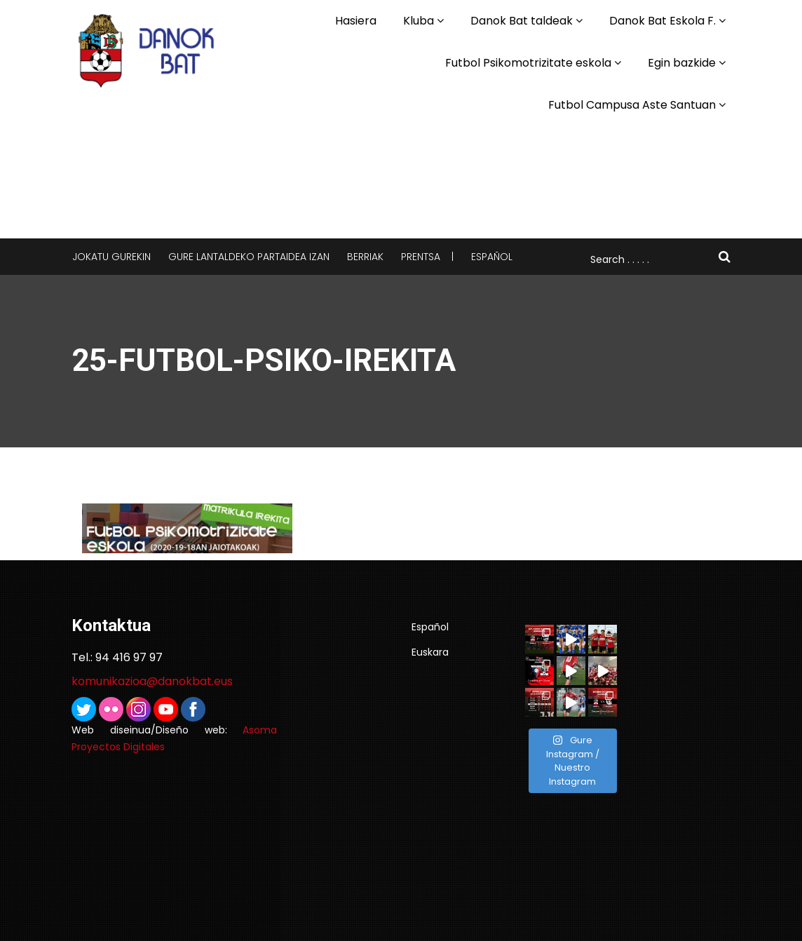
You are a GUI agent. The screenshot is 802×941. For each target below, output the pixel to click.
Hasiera (355, 21)
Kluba (418, 21)
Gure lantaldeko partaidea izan (248, 257)
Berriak (365, 257)
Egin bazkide (682, 63)
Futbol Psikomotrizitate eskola (528, 63)
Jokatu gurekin (111, 257)
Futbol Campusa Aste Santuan (632, 105)
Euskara (430, 652)
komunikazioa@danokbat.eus (152, 681)
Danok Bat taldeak (521, 21)
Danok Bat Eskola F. (662, 21)
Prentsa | (427, 257)
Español (491, 257)
